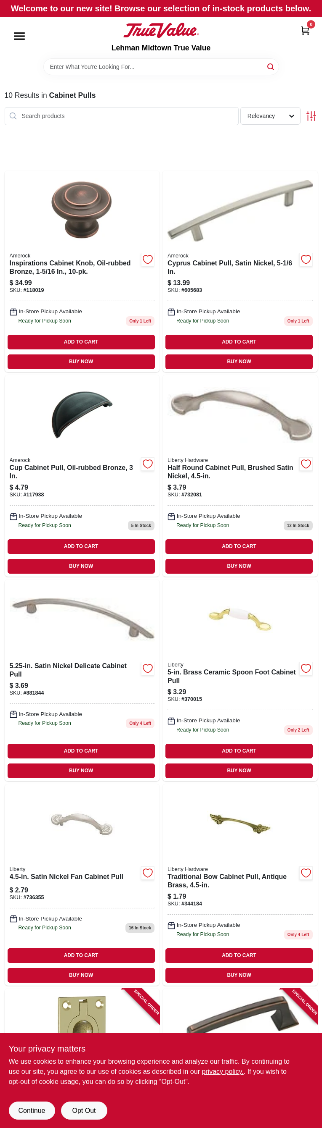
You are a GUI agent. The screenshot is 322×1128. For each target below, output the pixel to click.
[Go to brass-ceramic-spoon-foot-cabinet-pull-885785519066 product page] (240, 680)
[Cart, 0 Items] (305, 30)
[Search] (271, 66)
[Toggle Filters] (311, 116)
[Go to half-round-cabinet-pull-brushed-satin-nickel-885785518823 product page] (240, 476)
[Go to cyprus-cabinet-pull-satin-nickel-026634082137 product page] (240, 271)
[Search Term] (161, 66)
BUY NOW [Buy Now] (81, 362)
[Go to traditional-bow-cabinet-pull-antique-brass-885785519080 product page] (240, 885)
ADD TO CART (81, 342)
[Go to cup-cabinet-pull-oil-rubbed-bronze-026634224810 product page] (82, 476)
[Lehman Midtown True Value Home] (161, 30)
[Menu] (19, 36)
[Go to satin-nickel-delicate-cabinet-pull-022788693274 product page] (82, 680)
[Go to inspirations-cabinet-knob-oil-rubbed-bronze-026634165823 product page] (82, 271)
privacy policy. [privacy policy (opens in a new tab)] (222, 1071)
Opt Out (84, 1110)
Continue (31, 1110)
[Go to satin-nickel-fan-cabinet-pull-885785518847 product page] (82, 885)
